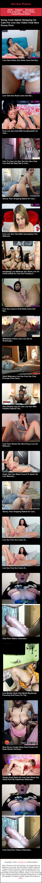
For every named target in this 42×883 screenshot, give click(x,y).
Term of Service (13, 12)
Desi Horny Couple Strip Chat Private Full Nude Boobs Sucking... (20, 748)
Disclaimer (29, 10)
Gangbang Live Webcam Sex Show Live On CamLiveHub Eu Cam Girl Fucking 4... (20, 273)
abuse (21, 878)
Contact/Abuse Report (21, 14)
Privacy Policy (29, 12)
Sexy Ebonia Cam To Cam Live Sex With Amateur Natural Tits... (19, 408)
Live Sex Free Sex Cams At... (14, 540)
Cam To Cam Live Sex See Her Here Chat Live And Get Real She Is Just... (19, 162)
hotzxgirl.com (22, 862)
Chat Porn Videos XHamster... (15, 638)
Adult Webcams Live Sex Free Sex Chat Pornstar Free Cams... (19, 377)
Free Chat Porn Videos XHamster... (17, 850)
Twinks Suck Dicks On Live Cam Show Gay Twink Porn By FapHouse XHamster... (20, 778)
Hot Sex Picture (21, 3)
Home (10, 10)
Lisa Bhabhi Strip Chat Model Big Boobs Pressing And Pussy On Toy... (19, 694)
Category (19, 10)
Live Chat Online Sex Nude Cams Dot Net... (20, 60)
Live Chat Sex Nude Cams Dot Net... (17, 96)
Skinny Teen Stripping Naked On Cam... (19, 199)
